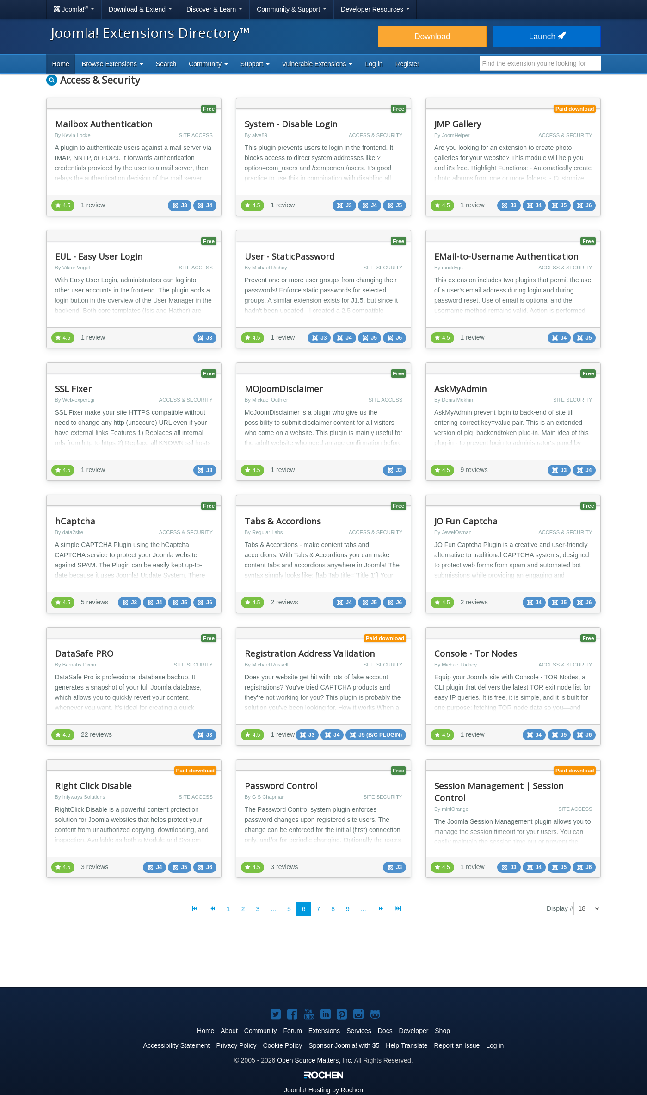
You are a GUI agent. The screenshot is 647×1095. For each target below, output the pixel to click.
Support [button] (255, 64)
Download (432, 36)
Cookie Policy (282, 1045)
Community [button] (208, 64)
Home (60, 64)
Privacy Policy (236, 1045)
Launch (546, 36)
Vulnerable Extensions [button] (317, 64)
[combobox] (540, 63)
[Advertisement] (323, 959)
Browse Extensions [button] (112, 64)
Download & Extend (140, 9)
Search (166, 64)
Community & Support (292, 9)
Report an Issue (457, 1045)
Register (407, 64)
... (273, 909)
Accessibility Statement (176, 1045)
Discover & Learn (214, 9)
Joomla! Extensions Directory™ (150, 32)
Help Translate (406, 1045)
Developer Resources (375, 9)
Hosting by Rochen (323, 1090)
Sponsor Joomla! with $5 (343, 1045)
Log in (373, 64)
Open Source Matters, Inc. (314, 1060)
